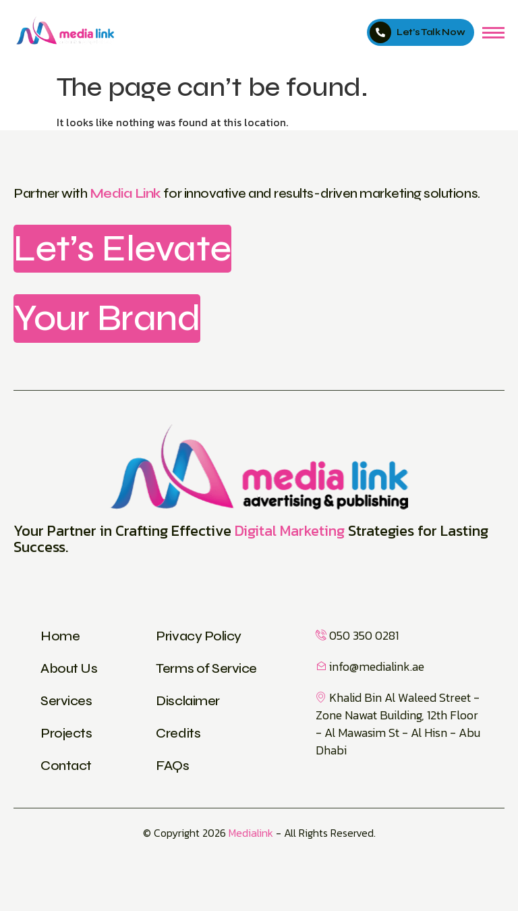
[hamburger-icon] (493, 32)
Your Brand (106, 318)
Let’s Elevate (122, 248)
